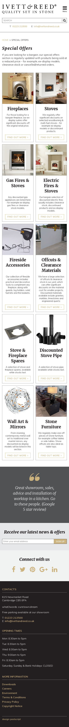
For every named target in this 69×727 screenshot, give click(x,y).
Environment (9, 693)
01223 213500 (19, 26)
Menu (65, 9)
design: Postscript (11, 719)
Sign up (60, 541)
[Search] (34, 20)
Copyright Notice (12, 706)
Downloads (9, 684)
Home (5, 40)
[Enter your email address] (34, 541)
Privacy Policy (10, 701)
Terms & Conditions (14, 697)
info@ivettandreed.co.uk (46, 26)
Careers (7, 688)
